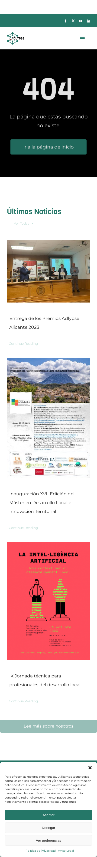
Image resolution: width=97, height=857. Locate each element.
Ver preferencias (48, 840)
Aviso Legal (66, 850)
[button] (90, 767)
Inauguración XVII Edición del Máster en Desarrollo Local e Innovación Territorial (41, 502)
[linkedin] (88, 21)
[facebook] (65, 21)
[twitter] (73, 21)
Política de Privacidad (41, 850)
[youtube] (80, 21)
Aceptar (48, 815)
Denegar (48, 828)
